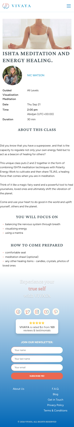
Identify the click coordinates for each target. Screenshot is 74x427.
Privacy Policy (55, 405)
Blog (55, 394)
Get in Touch (55, 399)
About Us (18, 388)
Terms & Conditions (55, 410)
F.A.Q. (55, 388)
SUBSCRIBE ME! (37, 376)
